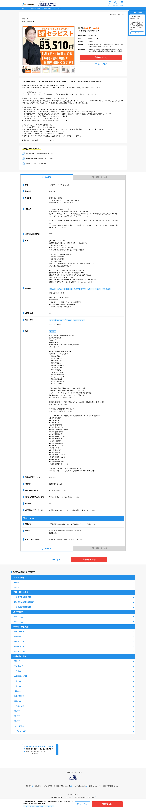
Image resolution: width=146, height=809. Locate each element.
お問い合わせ (93, 786)
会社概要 (28, 786)
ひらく (137, 32)
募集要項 (46, 177)
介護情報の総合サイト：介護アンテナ (84, 797)
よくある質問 (48, 786)
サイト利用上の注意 (79, 786)
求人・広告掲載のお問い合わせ (108, 786)
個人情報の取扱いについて (62, 786)
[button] (45, 65)
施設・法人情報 (99, 177)
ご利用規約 (38, 786)
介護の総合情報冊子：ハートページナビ (61, 797)
